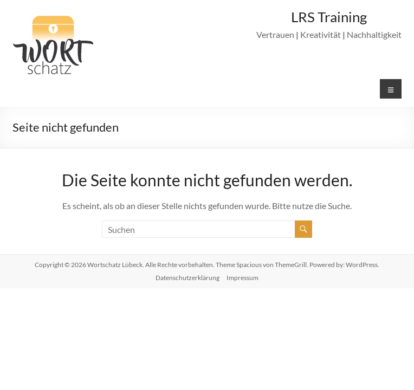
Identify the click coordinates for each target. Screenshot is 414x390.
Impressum (242, 278)
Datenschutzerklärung (187, 278)
